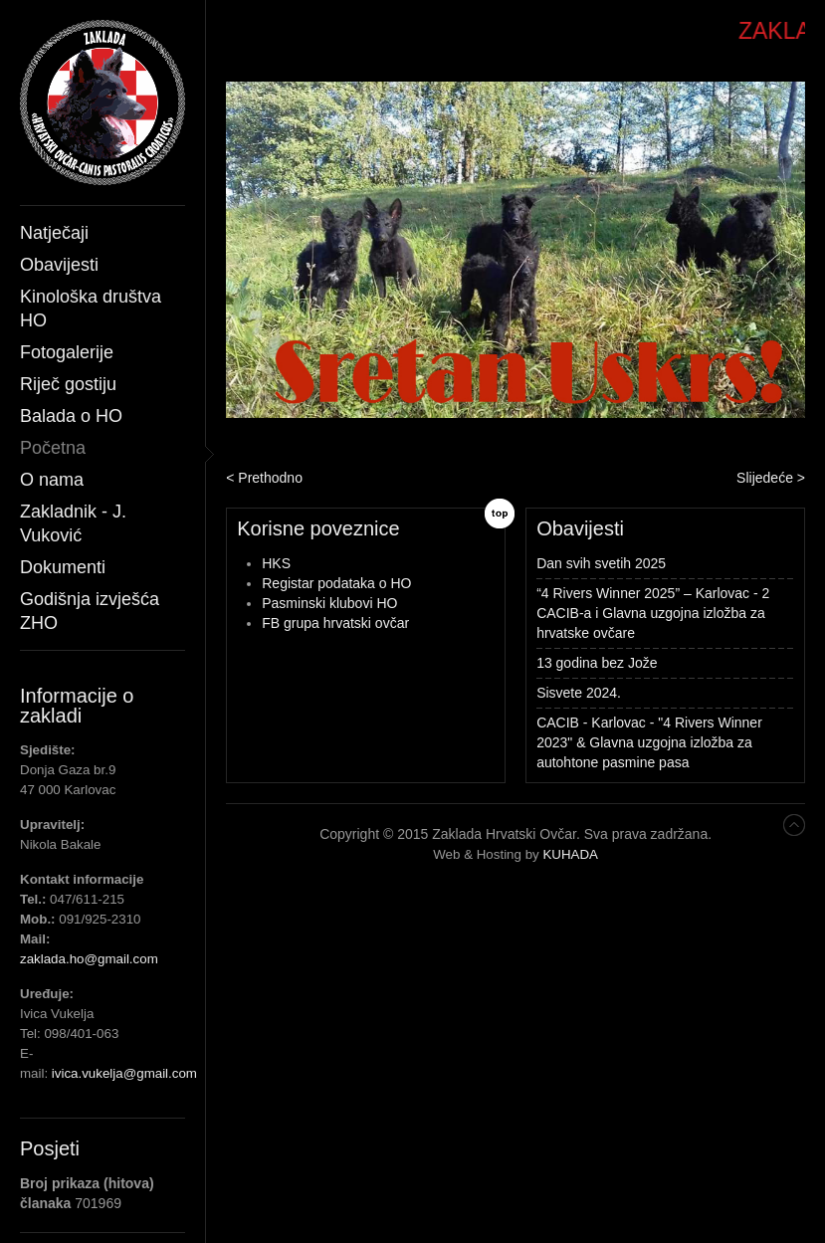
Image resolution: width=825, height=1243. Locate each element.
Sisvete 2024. (578, 693)
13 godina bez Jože (596, 663)
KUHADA (570, 854)
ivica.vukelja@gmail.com (124, 1073)
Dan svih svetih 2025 (601, 563)
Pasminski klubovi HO (329, 603)
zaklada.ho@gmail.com (89, 958)
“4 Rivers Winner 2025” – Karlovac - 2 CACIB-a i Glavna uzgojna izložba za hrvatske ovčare (652, 613)
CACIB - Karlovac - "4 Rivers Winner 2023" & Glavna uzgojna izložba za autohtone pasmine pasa (649, 742)
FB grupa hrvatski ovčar (335, 623)
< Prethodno (264, 478)
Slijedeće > (770, 478)
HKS (276, 563)
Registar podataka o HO (336, 583)
